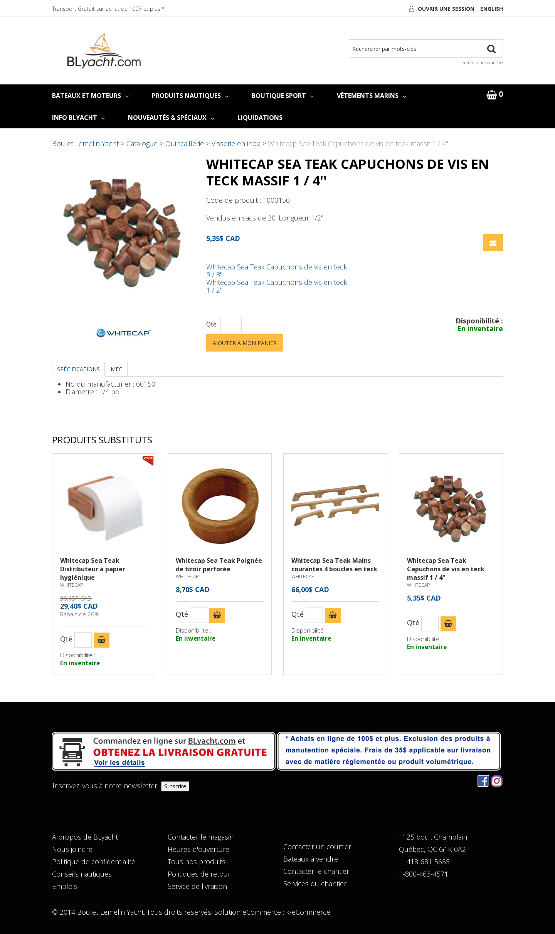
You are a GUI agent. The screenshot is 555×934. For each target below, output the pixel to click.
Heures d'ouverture (198, 849)
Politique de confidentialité (93, 861)
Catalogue (142, 143)
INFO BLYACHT (78, 117)
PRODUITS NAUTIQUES (190, 95)
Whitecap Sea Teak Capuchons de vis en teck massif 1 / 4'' (445, 569)
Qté (211, 324)
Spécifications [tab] (78, 369)
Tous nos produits (196, 861)
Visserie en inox (236, 143)
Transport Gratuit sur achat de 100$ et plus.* (108, 8)
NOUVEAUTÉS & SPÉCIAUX (171, 117)
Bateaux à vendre (310, 858)
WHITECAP (71, 585)
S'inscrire (175, 786)
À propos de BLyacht (85, 836)
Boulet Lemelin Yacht (85, 143)
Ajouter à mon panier (245, 343)
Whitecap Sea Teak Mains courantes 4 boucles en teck (334, 564)
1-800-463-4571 (423, 873)
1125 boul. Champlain (433, 836)
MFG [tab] (117, 369)
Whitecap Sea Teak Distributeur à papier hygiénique (92, 569)
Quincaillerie (184, 143)
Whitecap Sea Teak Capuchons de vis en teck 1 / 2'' (276, 286)
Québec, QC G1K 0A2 (432, 849)
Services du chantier (314, 883)
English (491, 8)
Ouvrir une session (446, 8)
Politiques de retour (199, 873)
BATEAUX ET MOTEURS (90, 95)
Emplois (64, 886)
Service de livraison (197, 886)
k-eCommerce (308, 912)
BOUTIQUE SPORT (283, 95)
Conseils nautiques (82, 873)
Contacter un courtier (317, 846)
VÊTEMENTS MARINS (371, 95)
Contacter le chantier (316, 871)
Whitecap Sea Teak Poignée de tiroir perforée (219, 564)
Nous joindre (72, 849)
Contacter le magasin (201, 836)
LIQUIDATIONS (260, 117)
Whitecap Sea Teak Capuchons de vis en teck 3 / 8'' (276, 270)
